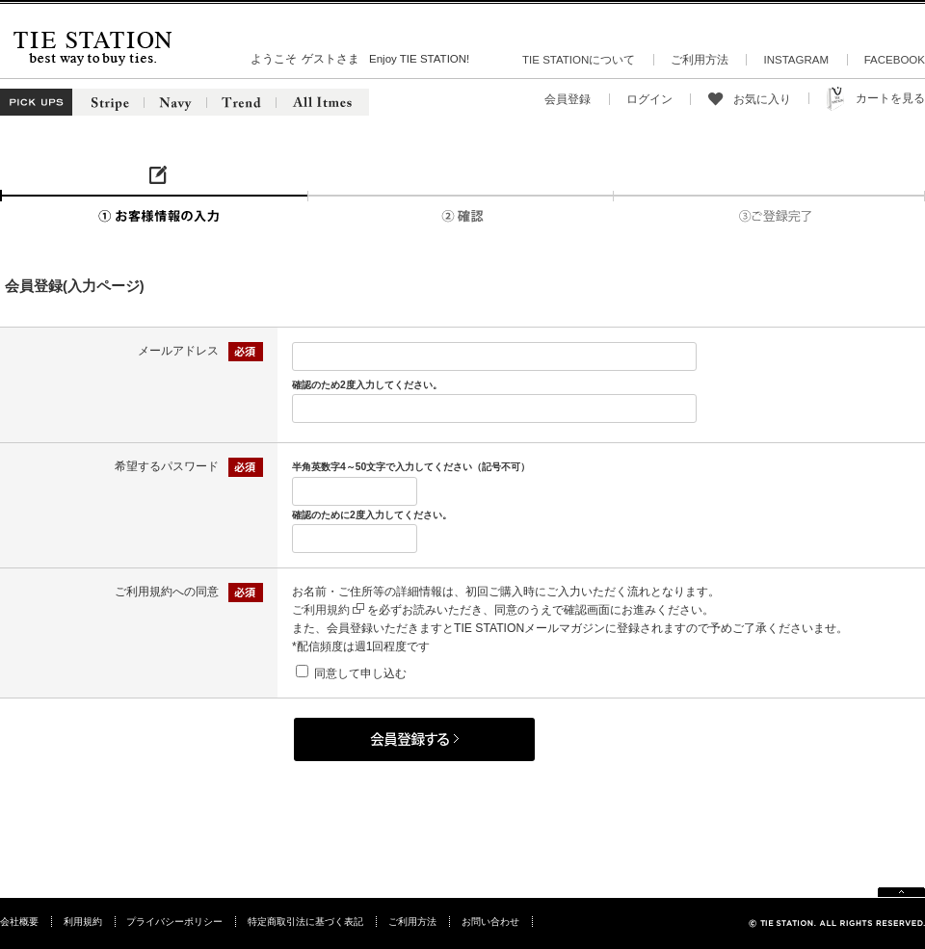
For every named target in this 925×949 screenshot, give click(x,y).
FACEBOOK (894, 60)
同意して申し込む (360, 673)
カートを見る (890, 98)
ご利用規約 (328, 610)
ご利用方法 (699, 60)
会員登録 (567, 99)
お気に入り (762, 99)
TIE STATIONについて (578, 60)
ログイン (649, 99)
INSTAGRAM (796, 60)
